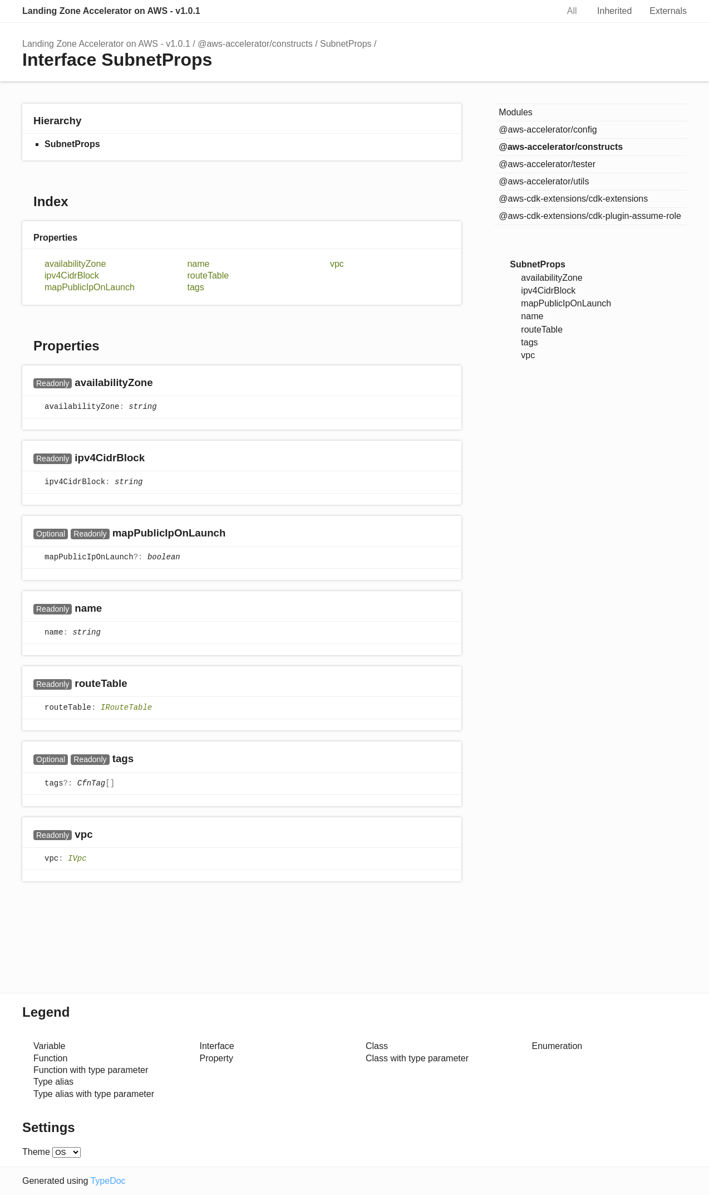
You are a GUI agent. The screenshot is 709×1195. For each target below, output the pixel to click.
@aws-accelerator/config (548, 129)
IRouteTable (126, 708)
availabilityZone (75, 264)
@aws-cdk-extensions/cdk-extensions (573, 198)
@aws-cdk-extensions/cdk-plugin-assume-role (590, 216)
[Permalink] (164, 383)
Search (538, 11)
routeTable (208, 275)
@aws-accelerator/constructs (255, 43)
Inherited (614, 11)
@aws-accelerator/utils (544, 181)
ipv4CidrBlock (72, 275)
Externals (668, 11)
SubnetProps (346, 43)
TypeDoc (107, 1181)
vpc (337, 264)
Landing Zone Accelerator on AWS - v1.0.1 (111, 11)
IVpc (77, 858)
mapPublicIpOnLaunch (90, 287)
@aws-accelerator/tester (547, 164)
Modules (515, 112)
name (198, 264)
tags (195, 287)
